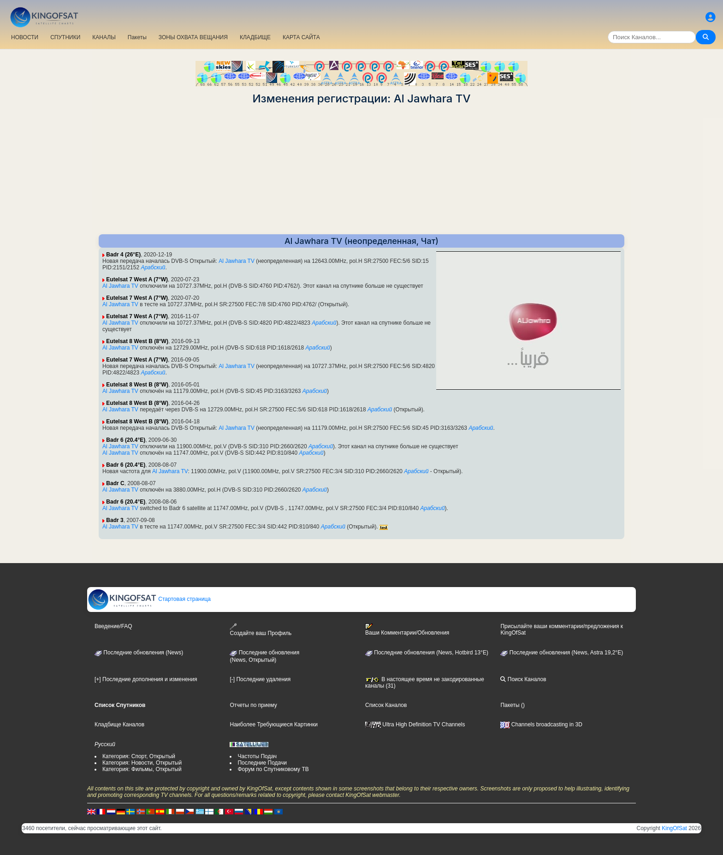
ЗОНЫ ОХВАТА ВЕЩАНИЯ (193, 37)
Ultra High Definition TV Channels (415, 724)
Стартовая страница (149, 599)
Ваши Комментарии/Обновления (407, 629)
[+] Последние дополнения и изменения (146, 679)
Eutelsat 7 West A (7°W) (137, 279)
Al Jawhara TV (237, 261)
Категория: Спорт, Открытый (138, 756)
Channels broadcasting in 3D (541, 724)
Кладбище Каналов (119, 724)
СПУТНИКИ (65, 37)
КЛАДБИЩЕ (255, 37)
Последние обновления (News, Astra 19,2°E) (561, 652)
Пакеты (137, 37)
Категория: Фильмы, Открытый (142, 769)
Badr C (115, 483)
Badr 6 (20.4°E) (125, 440)
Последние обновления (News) (139, 652)
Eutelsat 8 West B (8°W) (137, 341)
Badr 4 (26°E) (123, 254)
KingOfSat (674, 828)
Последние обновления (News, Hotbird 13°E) (426, 652)
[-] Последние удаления (260, 679)
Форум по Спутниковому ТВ (272, 769)
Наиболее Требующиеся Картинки (273, 724)
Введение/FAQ (113, 626)
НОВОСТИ (24, 37)
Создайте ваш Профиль (260, 629)
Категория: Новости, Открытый (142, 763)
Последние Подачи (261, 763)
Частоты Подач (257, 756)
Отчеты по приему (253, 705)
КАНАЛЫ (103, 37)
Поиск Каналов (523, 679)
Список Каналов (386, 705)
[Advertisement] (361, 169)
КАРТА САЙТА (301, 37)
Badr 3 (114, 520)
